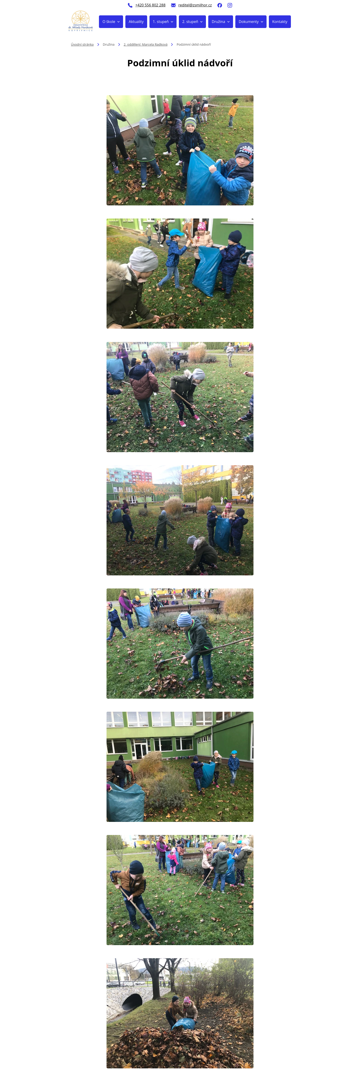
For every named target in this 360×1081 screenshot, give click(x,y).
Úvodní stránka (82, 44)
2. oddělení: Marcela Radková (146, 44)
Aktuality (136, 21)
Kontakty (279, 21)
